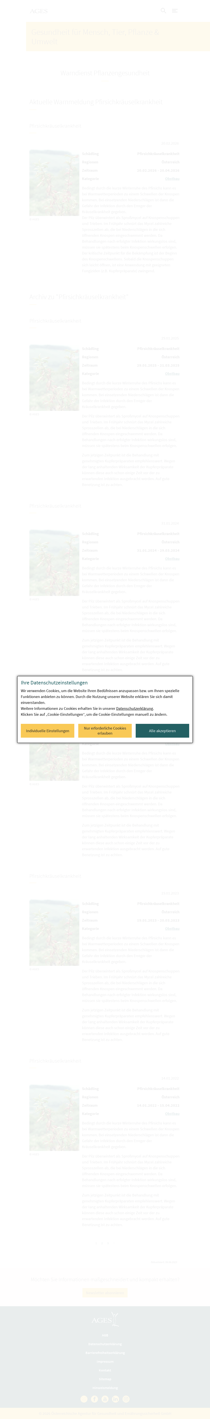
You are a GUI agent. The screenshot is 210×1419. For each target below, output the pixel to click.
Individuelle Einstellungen (47, 730)
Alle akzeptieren (162, 730)
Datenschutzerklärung (134, 708)
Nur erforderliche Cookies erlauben (105, 731)
